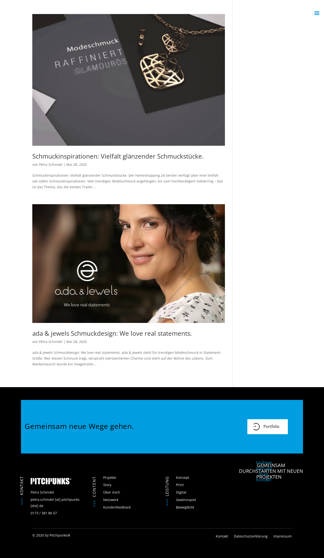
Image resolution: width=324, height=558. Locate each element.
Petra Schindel (50, 164)
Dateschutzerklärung (251, 536)
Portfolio (265, 426)
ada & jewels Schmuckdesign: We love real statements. (112, 333)
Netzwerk (110, 499)
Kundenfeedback (117, 507)
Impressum (282, 536)
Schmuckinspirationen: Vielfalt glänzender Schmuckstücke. (118, 156)
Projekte (109, 477)
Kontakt (222, 536)
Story (107, 484)
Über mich (111, 492)
